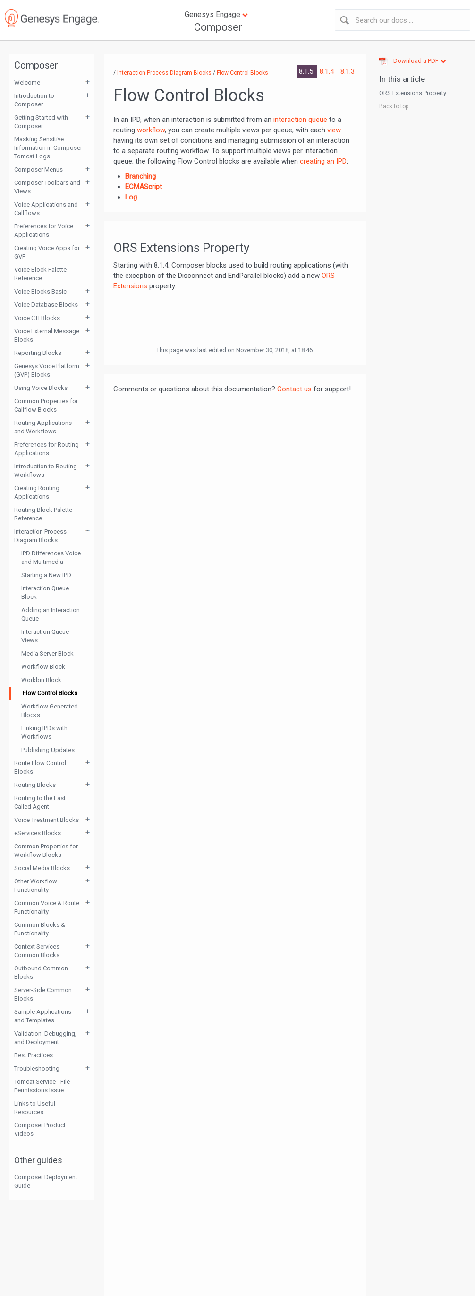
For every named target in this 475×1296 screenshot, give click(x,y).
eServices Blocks (37, 833)
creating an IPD (323, 161)
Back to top (393, 106)
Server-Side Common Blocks (43, 994)
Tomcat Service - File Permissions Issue (42, 1086)
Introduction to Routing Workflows (45, 470)
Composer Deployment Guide (45, 1181)
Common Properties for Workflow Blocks (46, 850)
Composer (218, 27)
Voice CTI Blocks (37, 317)
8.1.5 (307, 71)
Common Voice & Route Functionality (46, 907)
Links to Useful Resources (34, 1107)
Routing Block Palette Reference (43, 514)
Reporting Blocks (37, 352)
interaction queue (300, 119)
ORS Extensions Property (412, 92)
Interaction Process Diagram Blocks (40, 536)
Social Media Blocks (42, 868)
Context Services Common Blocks (36, 951)
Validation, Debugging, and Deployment (45, 1037)
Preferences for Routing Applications (46, 449)
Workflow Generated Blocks (49, 710)
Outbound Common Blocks (41, 972)
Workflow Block (43, 666)
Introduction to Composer (34, 100)
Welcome (27, 82)
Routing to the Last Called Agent (40, 802)
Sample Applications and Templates (42, 1016)
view (334, 130)
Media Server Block (47, 653)
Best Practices (33, 1055)
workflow (151, 130)
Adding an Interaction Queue (50, 614)
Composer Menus (38, 169)
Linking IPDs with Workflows (44, 732)
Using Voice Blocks (41, 387)
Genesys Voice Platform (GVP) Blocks (46, 370)
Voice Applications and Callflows (46, 208)
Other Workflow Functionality (35, 885)
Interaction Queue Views (45, 636)
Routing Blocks (35, 784)
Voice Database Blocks (46, 304)
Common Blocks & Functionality (39, 929)
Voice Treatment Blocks (46, 819)
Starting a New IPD (46, 575)
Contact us (294, 389)
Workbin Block (41, 679)
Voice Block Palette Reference (40, 274)
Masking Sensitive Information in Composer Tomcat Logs (48, 148)
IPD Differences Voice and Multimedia (51, 557)
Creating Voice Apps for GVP (47, 252)
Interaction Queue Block (45, 592)
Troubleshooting (36, 1068)
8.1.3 (347, 71)
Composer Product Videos (40, 1129)
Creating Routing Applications (36, 492)
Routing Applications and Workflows (43, 427)
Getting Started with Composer (41, 122)
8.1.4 (328, 71)
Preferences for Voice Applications (43, 230)
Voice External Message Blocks (46, 335)
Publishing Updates (48, 749)
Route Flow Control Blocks (40, 767)
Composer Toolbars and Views (47, 187)
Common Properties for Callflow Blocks (46, 405)
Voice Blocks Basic (40, 291)
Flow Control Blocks (50, 693)
